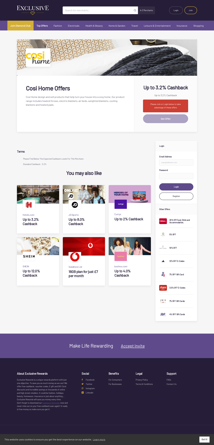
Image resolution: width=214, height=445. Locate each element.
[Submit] (135, 10)
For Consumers (115, 380)
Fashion (58, 25)
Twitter (87, 384)
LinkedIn (87, 392)
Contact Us (171, 384)
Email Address (165, 156)
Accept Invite (133, 345)
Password (163, 170)
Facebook (88, 380)
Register (176, 196)
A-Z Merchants (146, 10)
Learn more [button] (99, 439)
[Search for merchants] (97, 10)
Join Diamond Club (20, 25)
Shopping (198, 25)
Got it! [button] (205, 439)
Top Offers (42, 25)
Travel (134, 25)
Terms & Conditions (144, 384)
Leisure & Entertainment (157, 25)
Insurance (182, 25)
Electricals (73, 25)
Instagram (88, 388)
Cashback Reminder (51, 403)
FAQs (169, 380)
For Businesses (115, 384)
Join (191, 10)
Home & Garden (117, 25)
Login (176, 10)
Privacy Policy (142, 380)
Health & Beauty (94, 25)
